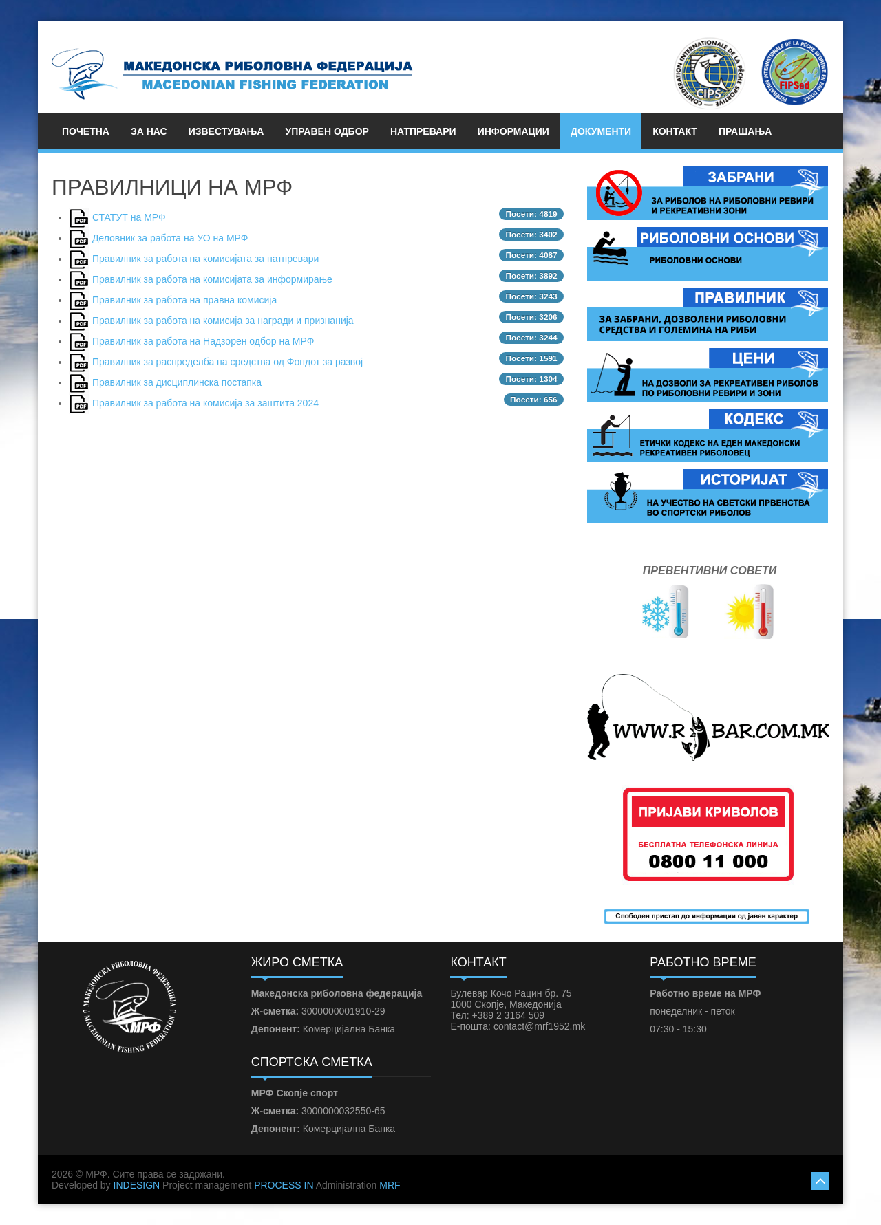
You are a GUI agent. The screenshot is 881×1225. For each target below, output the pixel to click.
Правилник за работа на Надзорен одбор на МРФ (203, 341)
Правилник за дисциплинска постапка (177, 382)
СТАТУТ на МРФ (129, 217)
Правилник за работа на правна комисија (184, 299)
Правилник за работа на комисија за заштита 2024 (205, 403)
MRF (389, 1185)
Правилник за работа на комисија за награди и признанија (223, 320)
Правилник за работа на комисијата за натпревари (205, 258)
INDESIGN (137, 1185)
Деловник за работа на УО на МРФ (170, 237)
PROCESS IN (283, 1185)
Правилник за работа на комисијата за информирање (212, 279)
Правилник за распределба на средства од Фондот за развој (227, 361)
